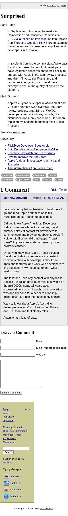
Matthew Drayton (15, 197)
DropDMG (15, 482)
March (53, 5)
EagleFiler (15, 488)
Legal (59, 180)
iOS (37, 180)
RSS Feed (8, 436)
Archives (7, 418)
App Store (39, 175)
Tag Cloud (8, 422)
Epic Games (23, 180)
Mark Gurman (9, 96)
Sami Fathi (7, 24)
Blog (5, 414)
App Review (23, 175)
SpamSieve (16, 495)
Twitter (63, 189)
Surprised (12, 16)
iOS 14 (47, 180)
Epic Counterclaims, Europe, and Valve (33, 149)
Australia (7, 180)
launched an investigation (34, 38)
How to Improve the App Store (27, 157)
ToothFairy (15, 501)
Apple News (9, 443)
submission (20, 63)
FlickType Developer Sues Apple (28, 145)
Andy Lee (19, 132)
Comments (21, 436)
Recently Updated (12, 432)
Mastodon (8, 440)
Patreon (7, 468)
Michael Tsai (46, 514)
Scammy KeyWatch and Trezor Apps (31, 153)
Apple (53, 175)
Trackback (8, 447)
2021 (63, 5)
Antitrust (7, 175)
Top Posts (8, 426)
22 (58, 5)
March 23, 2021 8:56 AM (49, 197)
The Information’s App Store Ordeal (30, 168)
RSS (54, 189)
